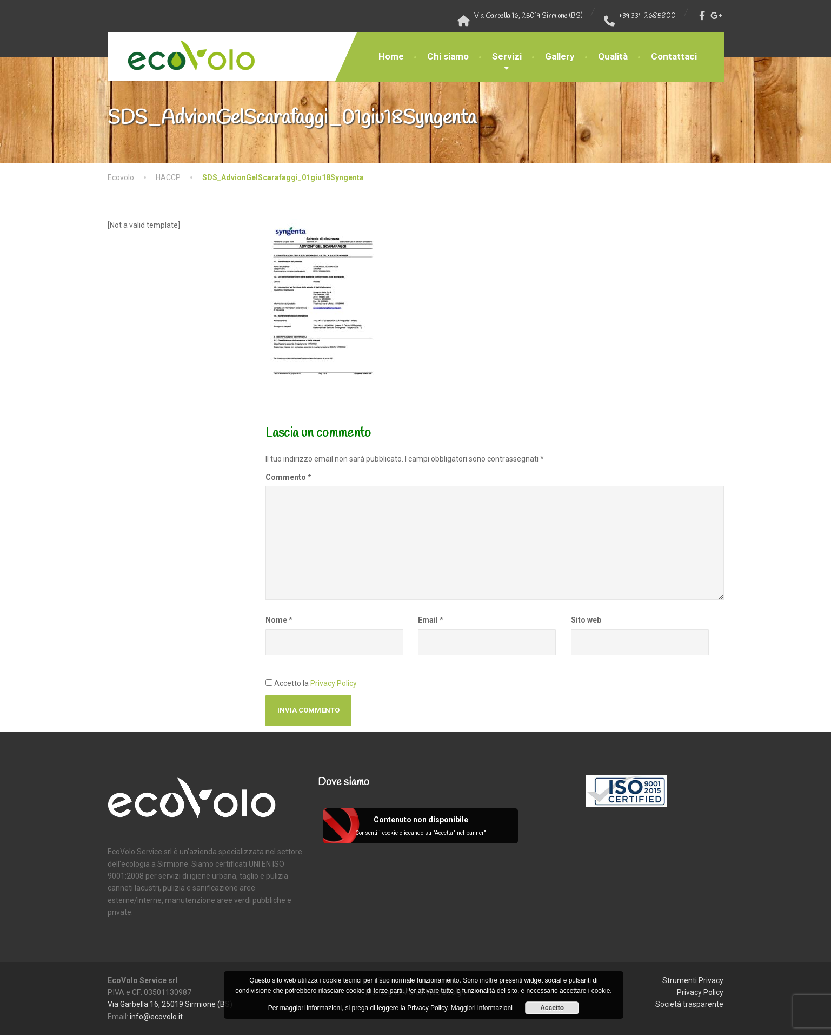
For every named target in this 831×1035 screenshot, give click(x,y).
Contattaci (674, 56)
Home (391, 56)
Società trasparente (689, 1004)
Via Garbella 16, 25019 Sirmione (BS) (170, 1004)
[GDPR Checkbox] (268, 682)
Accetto (552, 1008)
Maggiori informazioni (482, 1008)
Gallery (560, 56)
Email (430, 620)
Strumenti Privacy (692, 980)
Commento (288, 477)
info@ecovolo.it (156, 1016)
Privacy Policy (333, 683)
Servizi (507, 56)
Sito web (586, 620)
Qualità (613, 56)
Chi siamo (448, 56)
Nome (278, 620)
